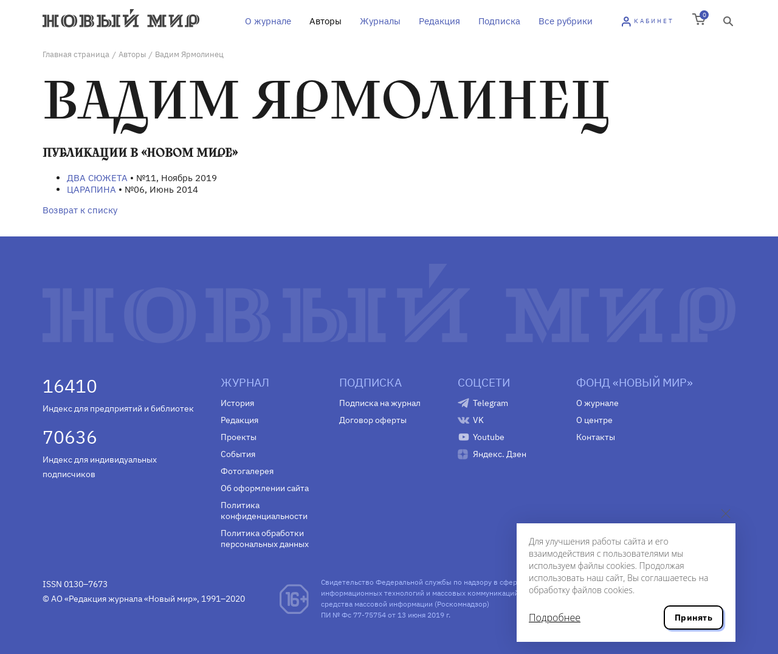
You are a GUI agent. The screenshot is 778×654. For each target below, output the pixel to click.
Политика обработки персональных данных (265, 538)
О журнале (268, 21)
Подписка (499, 21)
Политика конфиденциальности (264, 510)
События (238, 454)
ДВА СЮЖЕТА (97, 178)
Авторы (325, 21)
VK (478, 420)
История (237, 403)
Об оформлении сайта (265, 488)
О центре (594, 420)
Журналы (380, 21)
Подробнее (554, 617)
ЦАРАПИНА (91, 189)
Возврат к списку (80, 210)
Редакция (439, 21)
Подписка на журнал (380, 403)
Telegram (490, 403)
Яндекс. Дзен (499, 454)
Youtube (488, 437)
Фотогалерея (247, 471)
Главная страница (76, 54)
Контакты (595, 437)
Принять (693, 617)
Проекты (238, 437)
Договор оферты (373, 420)
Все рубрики (566, 21)
